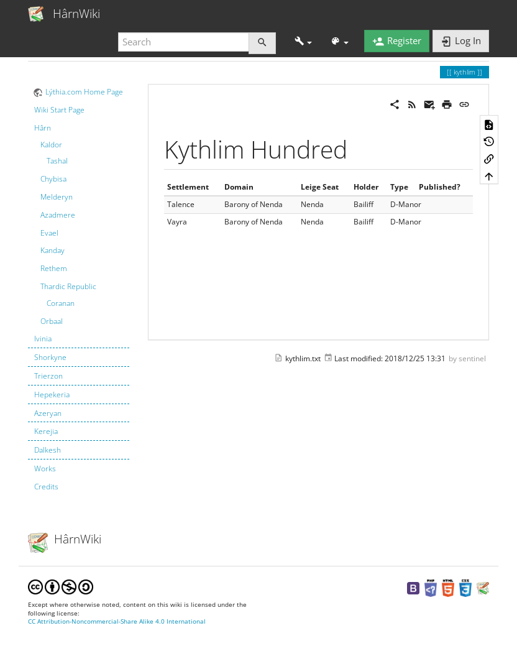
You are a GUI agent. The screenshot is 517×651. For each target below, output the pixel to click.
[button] (303, 42)
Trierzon (48, 376)
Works (45, 468)
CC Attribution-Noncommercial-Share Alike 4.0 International (117, 621)
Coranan (61, 303)
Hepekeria (52, 394)
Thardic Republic (68, 286)
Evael (49, 233)
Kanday (52, 250)
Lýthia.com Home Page (84, 91)
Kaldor (51, 144)
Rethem (53, 268)
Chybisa (53, 178)
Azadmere (57, 215)
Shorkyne (50, 357)
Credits (46, 486)
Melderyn (56, 197)
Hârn (42, 127)
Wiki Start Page (59, 109)
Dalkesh (47, 450)
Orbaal (51, 321)
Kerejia (46, 431)
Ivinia (43, 338)
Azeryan (48, 413)
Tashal (57, 160)
